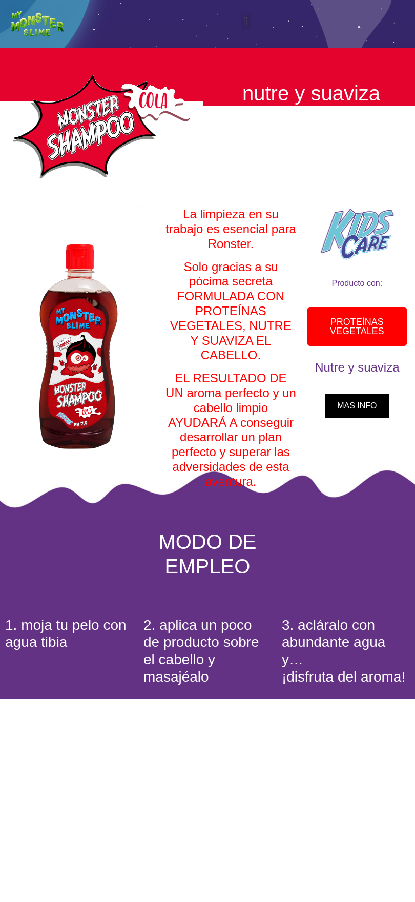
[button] (246, 21)
